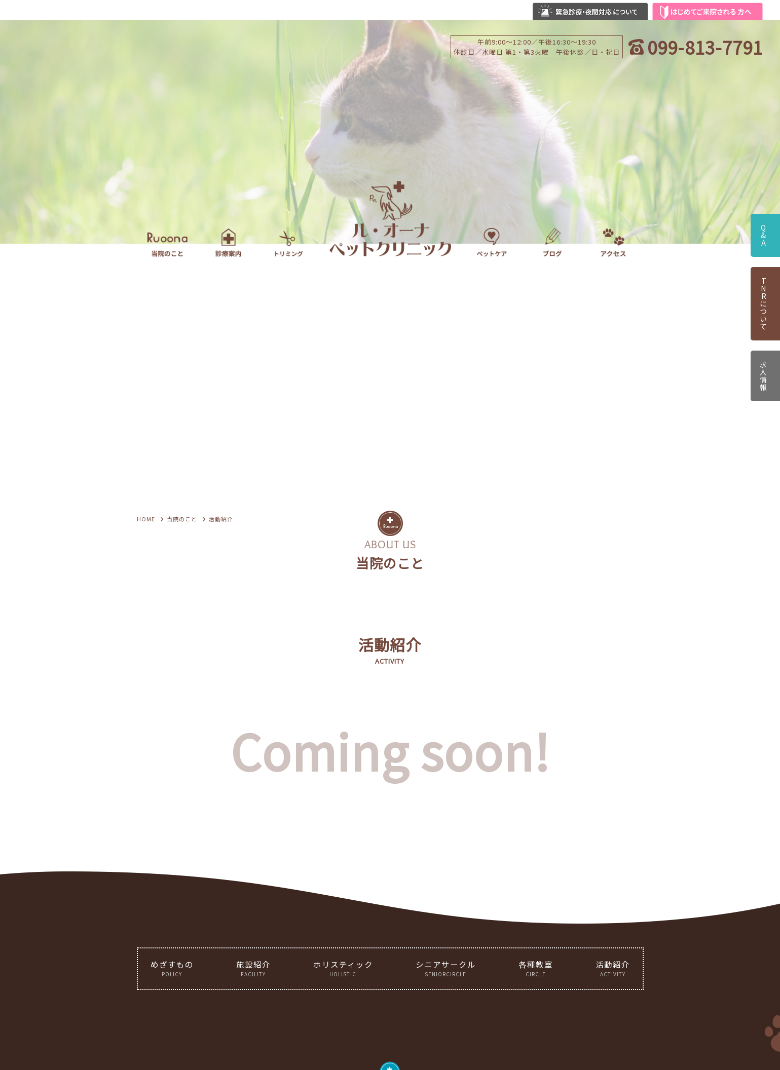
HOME (146, 519)
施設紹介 (253, 968)
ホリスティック (343, 968)
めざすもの (172, 968)
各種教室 (535, 968)
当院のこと (182, 519)
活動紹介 (613, 968)
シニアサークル (446, 968)
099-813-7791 (705, 47)
